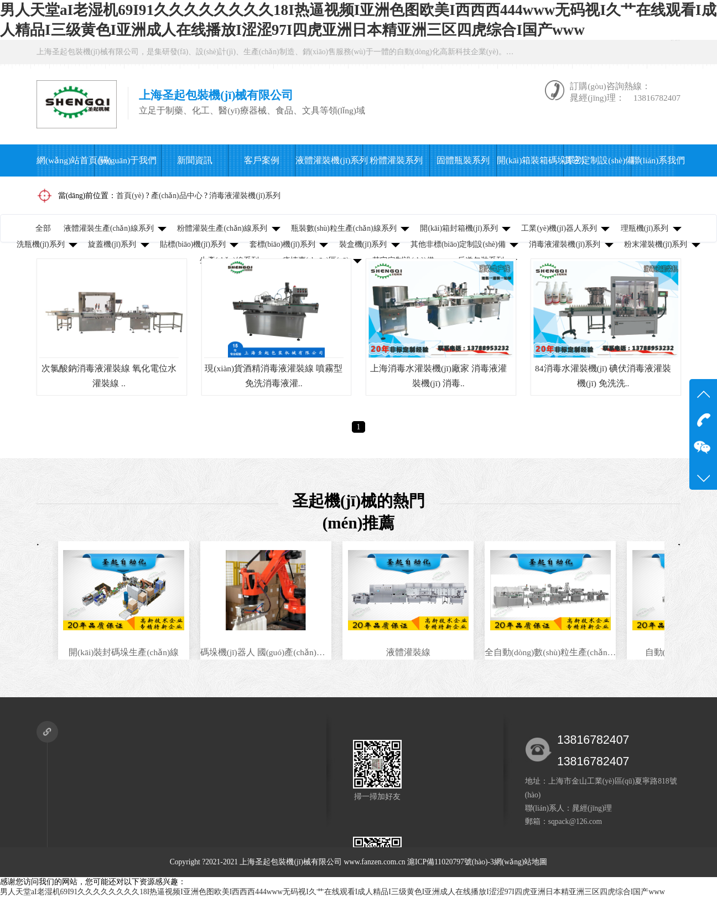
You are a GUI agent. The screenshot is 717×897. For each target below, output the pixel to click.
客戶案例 (261, 160)
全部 (43, 228)
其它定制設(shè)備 (597, 160)
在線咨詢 (559, 52)
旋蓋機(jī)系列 (112, 244)
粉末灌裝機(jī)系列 (656, 244)
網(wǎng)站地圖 (520, 862)
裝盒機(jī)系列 (363, 244)
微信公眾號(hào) (639, 52)
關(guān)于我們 (128, 160)
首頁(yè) (130, 195)
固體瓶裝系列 (463, 160)
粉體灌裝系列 (396, 160)
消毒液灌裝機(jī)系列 (244, 195)
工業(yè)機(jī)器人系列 (558, 228)
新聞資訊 (194, 160)
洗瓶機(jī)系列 (41, 244)
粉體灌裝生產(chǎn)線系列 (222, 228)
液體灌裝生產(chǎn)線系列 (109, 228)
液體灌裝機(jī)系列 (328, 160)
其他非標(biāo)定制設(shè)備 (458, 244)
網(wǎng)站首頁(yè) (65, 160)
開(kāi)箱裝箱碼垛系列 (530, 160)
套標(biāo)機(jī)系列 (282, 244)
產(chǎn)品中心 (176, 195)
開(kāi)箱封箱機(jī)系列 (458, 228)
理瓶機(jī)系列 (645, 228)
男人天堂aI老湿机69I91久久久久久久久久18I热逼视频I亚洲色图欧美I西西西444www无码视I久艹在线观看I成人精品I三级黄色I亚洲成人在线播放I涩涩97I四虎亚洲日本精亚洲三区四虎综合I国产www (332, 892)
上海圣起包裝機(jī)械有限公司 (291, 862)
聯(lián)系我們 (653, 160)
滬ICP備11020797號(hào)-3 (450, 862)
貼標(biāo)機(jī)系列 (193, 244)
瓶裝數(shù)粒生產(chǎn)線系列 (344, 228)
